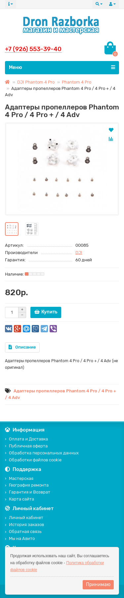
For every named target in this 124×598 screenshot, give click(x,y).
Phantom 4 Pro (76, 82)
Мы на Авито (20, 538)
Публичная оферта (26, 445)
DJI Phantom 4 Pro (36, 82)
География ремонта (27, 485)
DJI (78, 252)
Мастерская (19, 478)
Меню (62, 67)
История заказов (24, 524)
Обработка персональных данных (42, 452)
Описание (22, 347)
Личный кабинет (24, 517)
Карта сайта (19, 499)
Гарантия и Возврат (27, 492)
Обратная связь (23, 531)
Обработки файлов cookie (33, 459)
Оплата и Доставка (26, 438)
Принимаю (98, 584)
